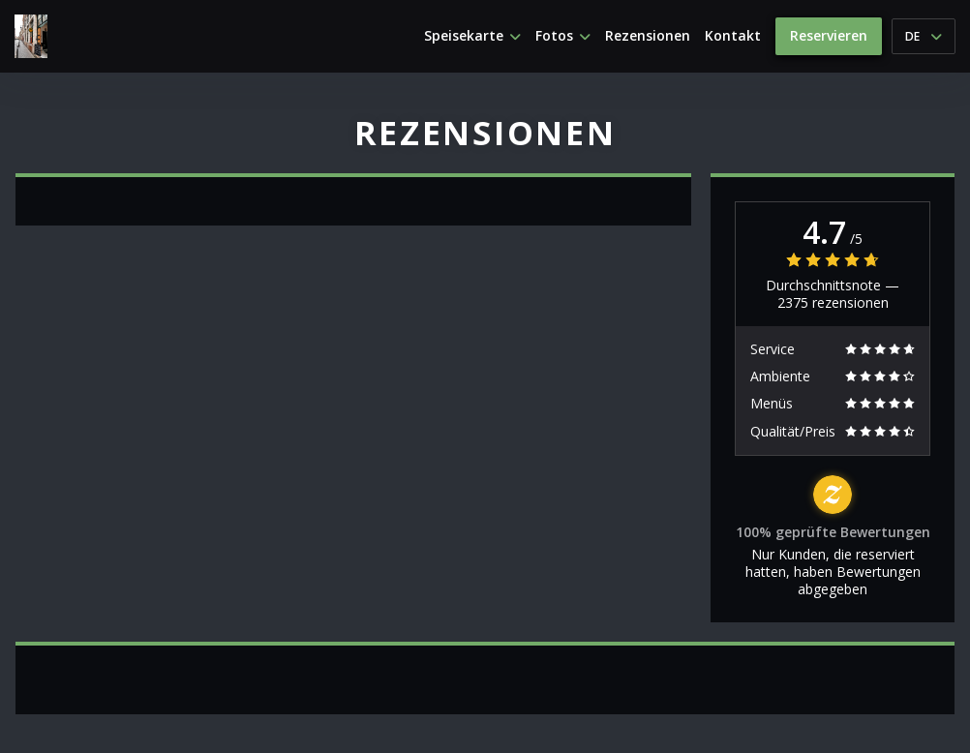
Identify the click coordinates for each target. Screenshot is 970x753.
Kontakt (733, 36)
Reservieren (828, 35)
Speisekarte (472, 36)
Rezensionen (647, 36)
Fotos (563, 36)
